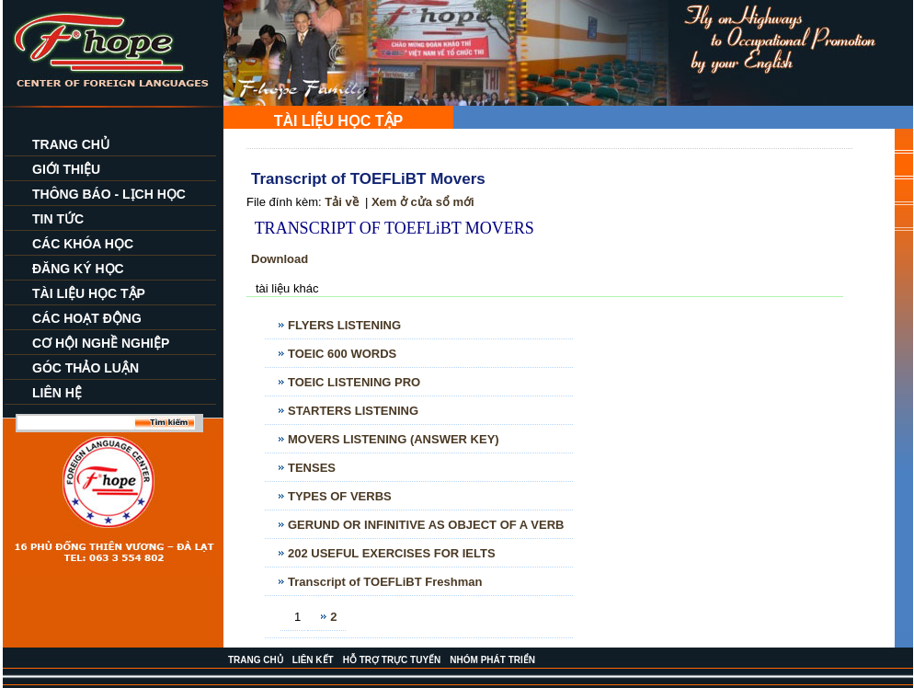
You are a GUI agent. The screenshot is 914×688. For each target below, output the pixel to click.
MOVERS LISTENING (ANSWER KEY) (393, 439)
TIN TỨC (58, 219)
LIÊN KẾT (313, 660)
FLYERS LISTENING (344, 325)
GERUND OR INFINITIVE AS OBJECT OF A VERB (426, 525)
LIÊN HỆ (57, 392)
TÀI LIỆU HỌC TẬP (88, 293)
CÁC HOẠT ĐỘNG (87, 318)
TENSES (312, 468)
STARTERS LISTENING (353, 411)
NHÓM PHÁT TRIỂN (492, 660)
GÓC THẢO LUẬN (85, 368)
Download (279, 259)
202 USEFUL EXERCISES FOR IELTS (392, 553)
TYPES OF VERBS (340, 496)
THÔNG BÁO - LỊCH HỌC (109, 194)
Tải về (341, 202)
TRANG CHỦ (70, 144)
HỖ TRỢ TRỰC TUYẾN (392, 660)
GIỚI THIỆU (66, 169)
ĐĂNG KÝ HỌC (78, 268)
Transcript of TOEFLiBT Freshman (385, 582)
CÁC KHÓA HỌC (82, 243)
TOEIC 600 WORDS (342, 354)
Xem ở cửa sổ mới (422, 202)
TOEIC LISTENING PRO (354, 382)
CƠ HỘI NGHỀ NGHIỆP (100, 343)
